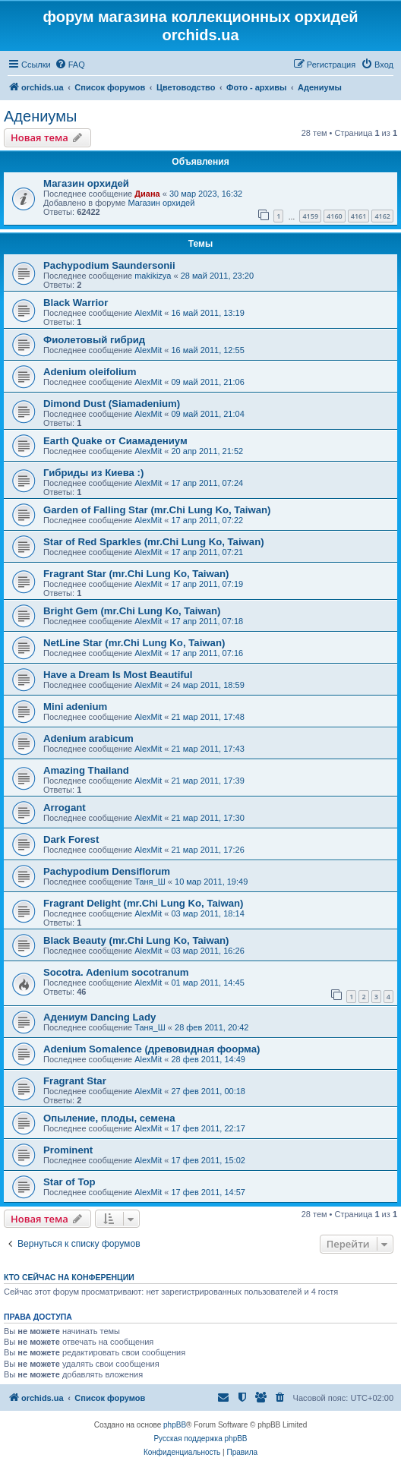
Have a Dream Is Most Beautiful (117, 674)
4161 (359, 216)
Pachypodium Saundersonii (109, 265)
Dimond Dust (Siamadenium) (111, 403)
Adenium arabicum (88, 738)
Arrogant (64, 807)
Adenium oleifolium (89, 371)
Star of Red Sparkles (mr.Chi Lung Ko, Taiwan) (153, 541)
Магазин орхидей (86, 183)
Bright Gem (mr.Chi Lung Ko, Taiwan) (131, 611)
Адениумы (40, 116)
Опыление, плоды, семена (109, 1118)
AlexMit (148, 312)
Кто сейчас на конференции (69, 1277)
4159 (310, 216)
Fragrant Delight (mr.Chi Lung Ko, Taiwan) (143, 903)
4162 (382, 216)
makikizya (152, 275)
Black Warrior (75, 302)
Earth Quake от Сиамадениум (115, 440)
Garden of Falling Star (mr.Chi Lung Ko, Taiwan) (156, 510)
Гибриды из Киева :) (93, 472)
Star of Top (69, 1182)
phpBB (174, 1425)
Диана (146, 193)
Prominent (68, 1150)
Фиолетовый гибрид (94, 339)
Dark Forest (71, 839)
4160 (335, 216)
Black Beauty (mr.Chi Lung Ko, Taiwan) (136, 940)
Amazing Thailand (86, 770)
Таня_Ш (150, 881)
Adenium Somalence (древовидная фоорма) (151, 1049)
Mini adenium (75, 706)
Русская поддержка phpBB (200, 1438)
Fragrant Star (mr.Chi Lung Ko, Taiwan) (136, 573)
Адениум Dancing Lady (99, 1017)
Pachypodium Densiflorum (106, 871)
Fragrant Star (74, 1081)
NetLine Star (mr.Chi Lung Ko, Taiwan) (134, 642)
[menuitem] (70, 64)
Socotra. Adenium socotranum (116, 972)
